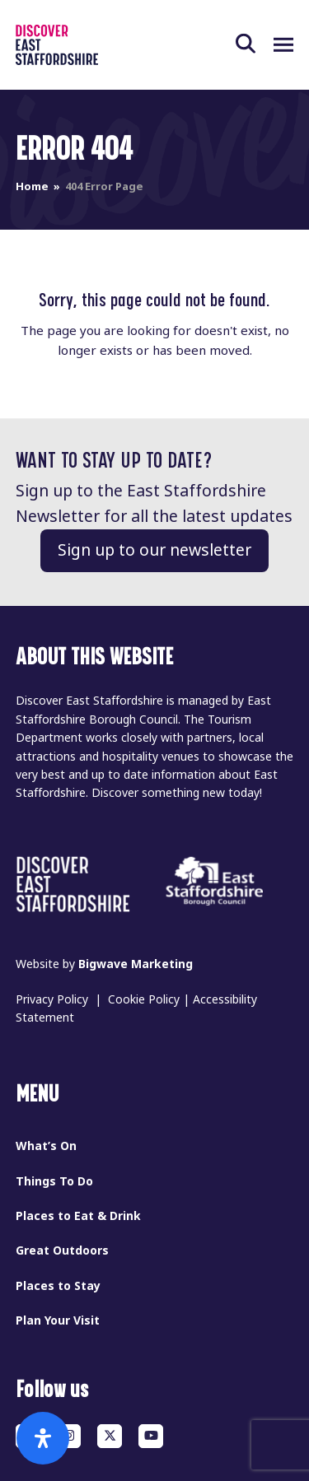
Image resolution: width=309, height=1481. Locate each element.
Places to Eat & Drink (78, 1216)
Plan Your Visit (58, 1320)
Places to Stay (58, 1286)
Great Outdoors (62, 1250)
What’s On (46, 1146)
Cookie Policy (144, 999)
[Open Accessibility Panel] (42, 1438)
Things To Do (54, 1181)
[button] (255, 44)
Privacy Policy (52, 999)
